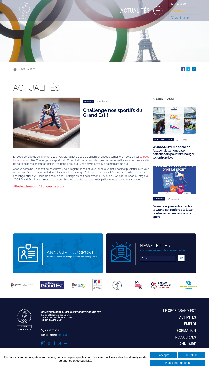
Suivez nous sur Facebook (180, 18)
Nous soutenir (179, 10)
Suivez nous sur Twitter (184, 18)
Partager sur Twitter (188, 69)
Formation (186, 330)
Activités (187, 317)
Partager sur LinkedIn (194, 69)
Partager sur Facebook (183, 69)
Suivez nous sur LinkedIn (188, 18)
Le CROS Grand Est (179, 310)
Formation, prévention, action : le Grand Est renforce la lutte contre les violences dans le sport (174, 212)
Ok (172, 4)
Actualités (28, 69)
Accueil (15, 69)
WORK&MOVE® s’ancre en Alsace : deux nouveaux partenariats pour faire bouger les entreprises (173, 152)
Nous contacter (54, 334)
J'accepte (163, 355)
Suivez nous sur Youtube (176, 18)
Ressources (185, 337)
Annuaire (187, 344)
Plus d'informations (177, 362)
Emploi (190, 324)
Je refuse (191, 355)
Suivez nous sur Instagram (173, 18)
